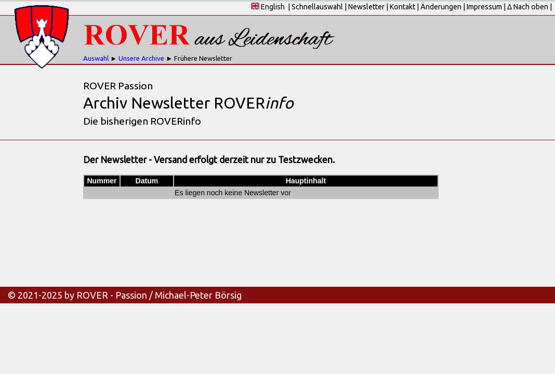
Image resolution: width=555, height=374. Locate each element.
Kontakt (402, 7)
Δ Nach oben (527, 7)
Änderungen (440, 7)
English (268, 7)
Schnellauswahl (317, 7)
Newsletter (366, 7)
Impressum (484, 7)
